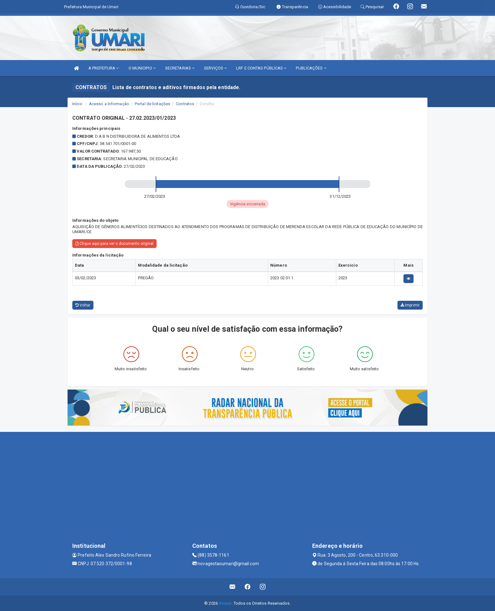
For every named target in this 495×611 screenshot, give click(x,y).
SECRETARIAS (179, 68)
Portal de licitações (152, 103)
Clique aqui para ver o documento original (114, 243)
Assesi (225, 603)
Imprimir (410, 305)
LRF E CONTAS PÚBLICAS (261, 68)
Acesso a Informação (109, 103)
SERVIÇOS (215, 68)
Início (77, 103)
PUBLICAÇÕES (311, 68)
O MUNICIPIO (142, 68)
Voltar (82, 305)
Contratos (185, 103)
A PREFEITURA (103, 68)
